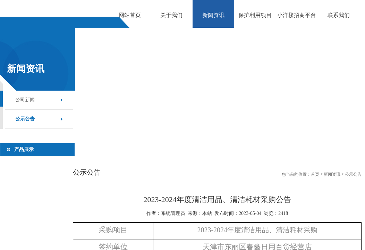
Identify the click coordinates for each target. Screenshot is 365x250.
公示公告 (25, 119)
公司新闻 (25, 99)
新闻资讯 (332, 174)
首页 (315, 174)
